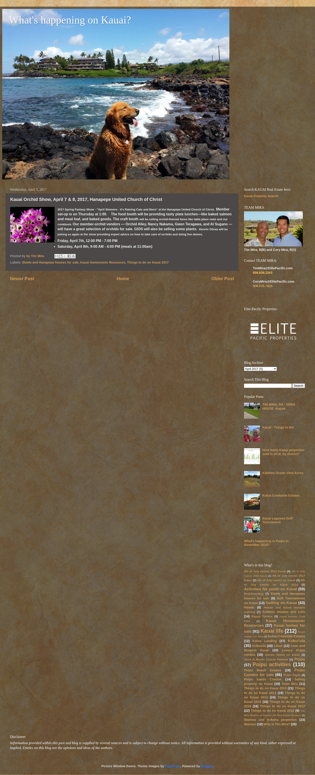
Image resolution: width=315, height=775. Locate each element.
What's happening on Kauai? (70, 20)
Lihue (278, 646)
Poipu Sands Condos (263, 679)
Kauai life (271, 631)
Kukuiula (259, 646)
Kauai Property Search (261, 196)
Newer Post (22, 278)
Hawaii (249, 607)
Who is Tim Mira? (277, 724)
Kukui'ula (296, 640)
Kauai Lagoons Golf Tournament (277, 520)
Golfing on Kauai (281, 603)
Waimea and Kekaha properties (270, 719)
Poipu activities (272, 664)
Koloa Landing (264, 641)
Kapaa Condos (262, 616)
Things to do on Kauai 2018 (272, 710)
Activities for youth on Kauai (270, 589)
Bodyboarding (254, 593)
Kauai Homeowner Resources (102, 262)
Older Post (222, 278)
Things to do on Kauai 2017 (148, 262)
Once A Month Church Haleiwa (266, 659)
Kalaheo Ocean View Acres (282, 473)
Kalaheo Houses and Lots (283, 612)
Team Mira (290, 684)
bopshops (172, 766)
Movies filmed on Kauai (282, 654)
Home (123, 278)
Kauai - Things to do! (278, 427)
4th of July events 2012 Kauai (265, 571)
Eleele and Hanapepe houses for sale (50, 262)
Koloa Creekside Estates (281, 495)
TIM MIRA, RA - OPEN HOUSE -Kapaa (278, 406)
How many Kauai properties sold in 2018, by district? (283, 452)
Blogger (207, 766)
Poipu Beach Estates (262, 670)
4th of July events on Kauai (276, 580)
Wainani (250, 724)
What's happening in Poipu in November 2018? (266, 543)
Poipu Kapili (291, 675)
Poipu (299, 659)
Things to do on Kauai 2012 (265, 688)
